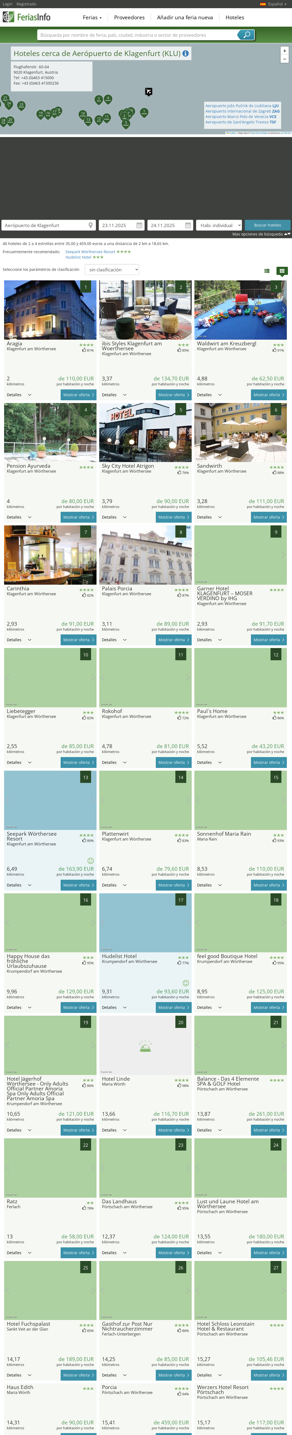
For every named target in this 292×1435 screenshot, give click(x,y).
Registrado (26, 4)
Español (277, 4)
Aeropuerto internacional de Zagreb (243, 111)
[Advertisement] (146, 175)
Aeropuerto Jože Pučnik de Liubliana (242, 105)
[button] (141, 109)
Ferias (92, 17)
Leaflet (232, 133)
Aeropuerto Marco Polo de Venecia (241, 116)
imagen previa (7, 310)
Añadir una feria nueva (185, 17)
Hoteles (235, 17)
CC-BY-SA (286, 133)
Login (8, 4)
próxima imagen (93, 310)
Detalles (19, 394)
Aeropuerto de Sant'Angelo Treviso (241, 122)
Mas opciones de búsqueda (257, 234)
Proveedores (129, 17)
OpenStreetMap (259, 133)
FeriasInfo (30, 16)
